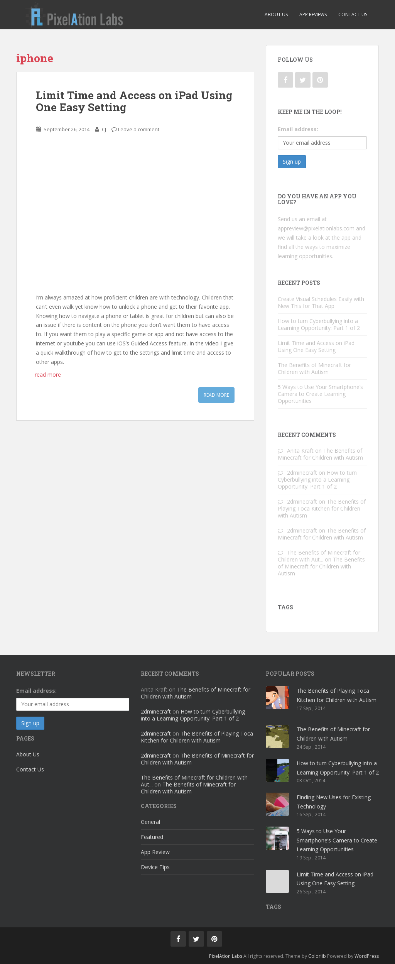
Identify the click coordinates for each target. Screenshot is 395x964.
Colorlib (317, 956)
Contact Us (352, 14)
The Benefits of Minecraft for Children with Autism (314, 368)
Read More (216, 395)
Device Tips (155, 867)
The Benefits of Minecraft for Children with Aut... (319, 556)
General (150, 821)
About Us (276, 14)
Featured (152, 837)
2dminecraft (302, 472)
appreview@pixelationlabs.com (316, 228)
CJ (104, 129)
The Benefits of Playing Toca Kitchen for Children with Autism (322, 508)
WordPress (366, 956)
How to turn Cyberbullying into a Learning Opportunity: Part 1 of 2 (319, 324)
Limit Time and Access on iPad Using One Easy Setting (134, 101)
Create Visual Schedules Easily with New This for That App (321, 302)
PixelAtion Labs (225, 956)
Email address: (298, 129)
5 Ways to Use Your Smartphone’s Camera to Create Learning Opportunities (320, 393)
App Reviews (313, 14)
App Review (155, 852)
